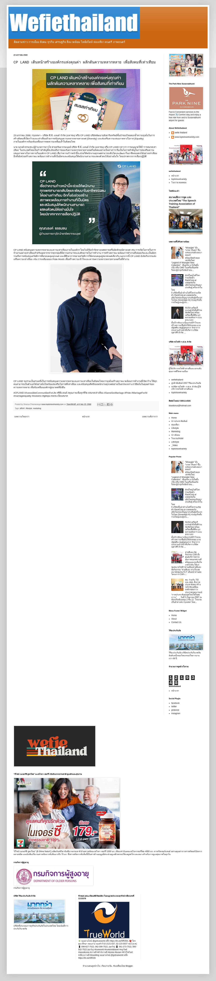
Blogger (129, 966)
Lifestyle (175, 428)
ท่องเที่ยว (175, 425)
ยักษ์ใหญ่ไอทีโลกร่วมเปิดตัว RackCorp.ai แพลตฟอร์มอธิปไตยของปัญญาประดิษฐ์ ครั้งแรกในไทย (186, 282)
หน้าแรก (86, 416)
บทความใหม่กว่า (21, 416)
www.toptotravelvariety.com (187, 137)
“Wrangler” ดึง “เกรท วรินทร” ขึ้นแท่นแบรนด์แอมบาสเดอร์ (193, 251)
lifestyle (29, 408)
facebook (175, 703)
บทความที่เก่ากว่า (150, 416)
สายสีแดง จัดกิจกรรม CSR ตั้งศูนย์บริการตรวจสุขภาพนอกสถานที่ (193, 556)
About (174, 619)
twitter (174, 706)
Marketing (175, 431)
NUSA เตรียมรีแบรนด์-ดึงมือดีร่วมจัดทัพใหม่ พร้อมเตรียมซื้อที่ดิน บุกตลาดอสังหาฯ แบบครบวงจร (193, 314)
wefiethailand (177, 380)
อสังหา (22, 408)
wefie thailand (181, 132)
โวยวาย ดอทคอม (178, 182)
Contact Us (176, 622)
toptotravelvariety (179, 179)
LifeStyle (175, 442)
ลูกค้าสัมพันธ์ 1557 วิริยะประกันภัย (186, 383)
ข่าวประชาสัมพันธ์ (179, 421)
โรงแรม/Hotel (177, 438)
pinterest (175, 710)
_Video (174, 445)
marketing (37, 408)
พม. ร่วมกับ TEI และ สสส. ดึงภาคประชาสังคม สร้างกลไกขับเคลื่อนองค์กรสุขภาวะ (193, 585)
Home (174, 418)
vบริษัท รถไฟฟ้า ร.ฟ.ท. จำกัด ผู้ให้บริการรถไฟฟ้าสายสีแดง (186, 387)
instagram (175, 713)
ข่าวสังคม (175, 435)
